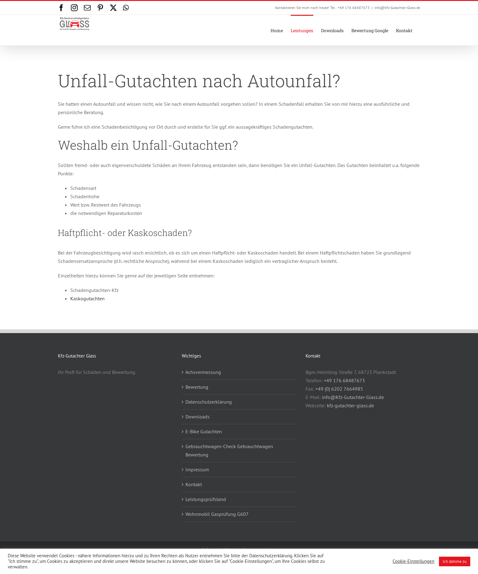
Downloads (197, 416)
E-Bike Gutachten (203, 431)
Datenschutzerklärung (208, 402)
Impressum (197, 469)
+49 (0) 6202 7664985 (339, 389)
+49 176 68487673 (344, 380)
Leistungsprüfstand (205, 499)
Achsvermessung (203, 372)
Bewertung (196, 387)
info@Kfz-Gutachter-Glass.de (397, 7)
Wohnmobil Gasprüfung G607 (217, 514)
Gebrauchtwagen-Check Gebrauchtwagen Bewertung (229, 450)
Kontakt (193, 484)
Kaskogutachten (87, 298)
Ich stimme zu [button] (455, 561)
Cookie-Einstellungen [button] (413, 561)
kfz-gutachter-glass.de (350, 405)
